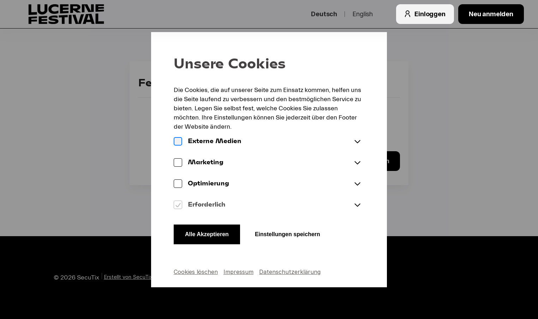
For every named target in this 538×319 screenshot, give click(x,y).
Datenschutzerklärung (290, 271)
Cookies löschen (196, 271)
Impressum (238, 271)
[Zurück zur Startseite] (80, 14)
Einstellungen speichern (287, 234)
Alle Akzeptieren (207, 234)
